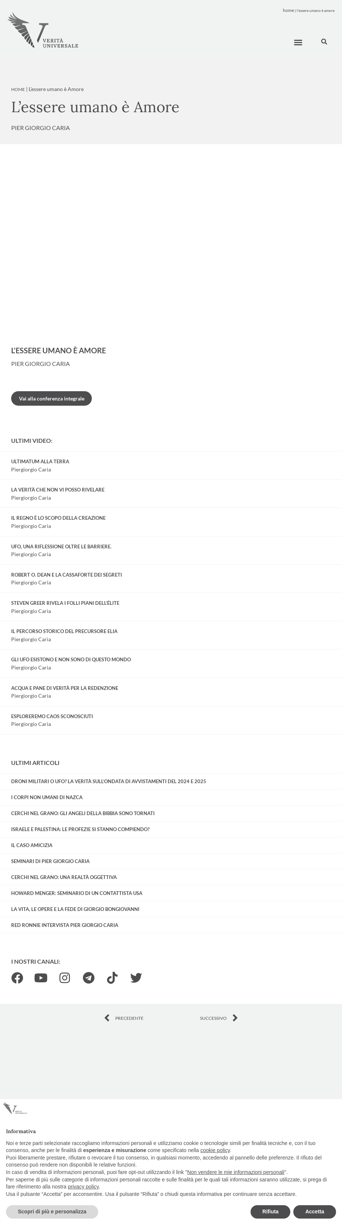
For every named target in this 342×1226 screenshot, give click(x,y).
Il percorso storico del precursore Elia (64, 631)
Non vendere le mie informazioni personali (235, 1172)
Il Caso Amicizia (31, 845)
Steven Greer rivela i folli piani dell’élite (65, 603)
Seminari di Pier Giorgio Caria (50, 861)
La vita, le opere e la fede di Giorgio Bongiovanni (75, 909)
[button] (298, 42)
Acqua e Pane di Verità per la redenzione (64, 688)
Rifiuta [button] (270, 1211)
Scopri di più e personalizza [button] (52, 1211)
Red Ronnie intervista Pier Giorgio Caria (64, 925)
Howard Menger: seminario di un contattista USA (76, 893)
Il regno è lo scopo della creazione (58, 518)
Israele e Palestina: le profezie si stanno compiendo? (80, 829)
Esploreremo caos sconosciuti (52, 716)
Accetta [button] (314, 1211)
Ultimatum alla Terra (40, 461)
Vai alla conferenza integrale (51, 398)
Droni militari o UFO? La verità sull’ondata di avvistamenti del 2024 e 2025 (108, 781)
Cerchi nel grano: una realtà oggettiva (64, 877)
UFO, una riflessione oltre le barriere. (61, 546)
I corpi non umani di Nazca (47, 797)
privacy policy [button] (83, 1187)
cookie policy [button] (215, 1150)
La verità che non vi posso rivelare (57, 490)
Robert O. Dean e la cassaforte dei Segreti (66, 575)
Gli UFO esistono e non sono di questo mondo (71, 659)
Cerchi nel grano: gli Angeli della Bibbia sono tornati (83, 813)
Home (288, 10)
